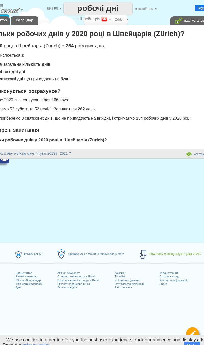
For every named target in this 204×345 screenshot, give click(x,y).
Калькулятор (24, 272)
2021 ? (65, 153)
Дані (18, 287)
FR (56, 8)
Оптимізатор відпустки (129, 283)
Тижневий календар (29, 283)
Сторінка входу (169, 276)
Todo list (120, 276)
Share (163, 283)
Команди (120, 272)
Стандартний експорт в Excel (76, 276)
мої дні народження (127, 280)
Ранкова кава (123, 287)
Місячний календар (28, 280)
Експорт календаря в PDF (74, 283)
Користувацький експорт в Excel (78, 280)
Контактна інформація (173, 280)
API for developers (68, 272)
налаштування (168, 272)
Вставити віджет (67, 287)
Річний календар (26, 276)
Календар (24, 20)
